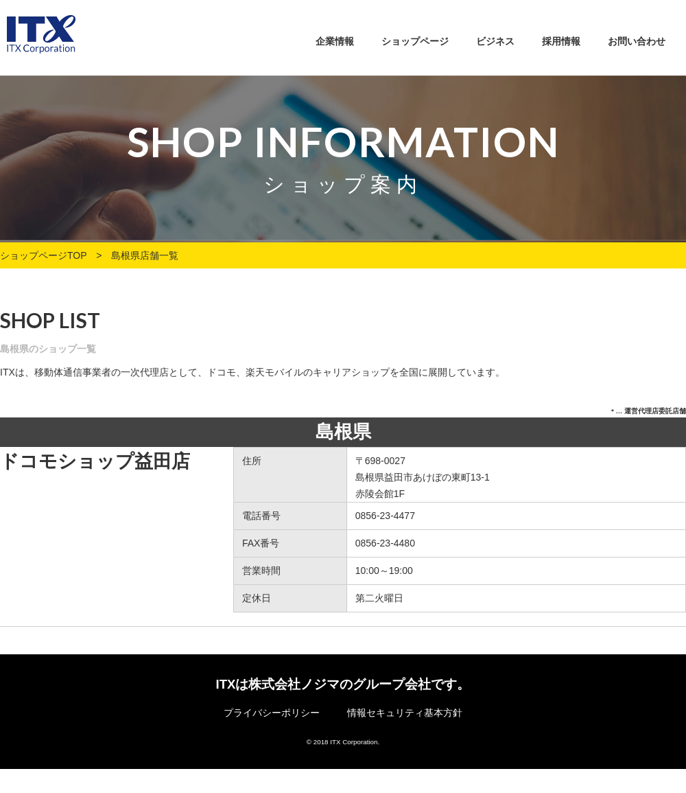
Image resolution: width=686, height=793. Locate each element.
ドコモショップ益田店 (95, 461)
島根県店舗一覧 (144, 255)
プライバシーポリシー (272, 712)
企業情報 (335, 41)
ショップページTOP (43, 255)
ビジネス (495, 41)
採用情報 (561, 41)
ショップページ (415, 41)
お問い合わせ (636, 41)
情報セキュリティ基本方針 (404, 712)
